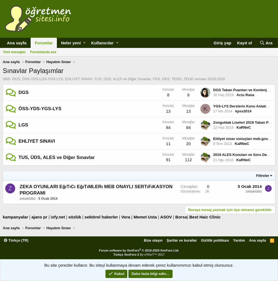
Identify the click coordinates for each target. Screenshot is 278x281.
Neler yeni (71, 42)
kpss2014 (243, 111)
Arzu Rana (245, 95)
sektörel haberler (101, 217)
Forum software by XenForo (139, 250)
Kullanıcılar (102, 42)
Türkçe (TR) (16, 240)
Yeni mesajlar (14, 52)
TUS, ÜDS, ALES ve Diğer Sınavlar (56, 157)
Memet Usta (145, 217)
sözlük (74, 217)
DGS (23, 92)
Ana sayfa (17, 42)
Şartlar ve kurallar (182, 240)
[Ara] (266, 43)
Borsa (181, 217)
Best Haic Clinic (205, 217)
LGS (23, 125)
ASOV (166, 217)
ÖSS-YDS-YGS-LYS (39, 108)
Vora (125, 217)
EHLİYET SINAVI (36, 141)
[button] (84, 43)
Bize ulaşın (153, 240)
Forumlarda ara (43, 52)
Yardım (239, 240)
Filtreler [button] (262, 176)
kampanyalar (15, 217)
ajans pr (39, 217)
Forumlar (44, 42)
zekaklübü (28, 199)
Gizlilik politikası (215, 240)
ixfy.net (58, 217)
